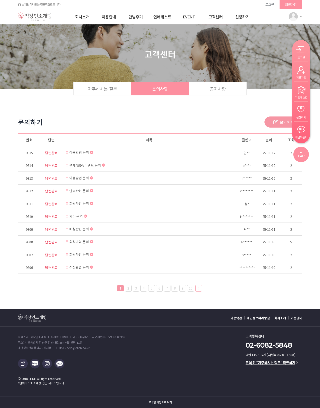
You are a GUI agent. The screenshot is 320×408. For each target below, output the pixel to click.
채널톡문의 (301, 137)
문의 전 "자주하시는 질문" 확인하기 (272, 362)
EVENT (189, 17)
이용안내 (109, 17)
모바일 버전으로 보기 (160, 402)
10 (190, 288)
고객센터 (215, 17)
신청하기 (242, 17)
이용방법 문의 (79, 152)
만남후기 (135, 17)
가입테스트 (301, 97)
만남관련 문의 (79, 190)
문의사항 (160, 88)
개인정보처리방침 (258, 318)
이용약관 (236, 318)
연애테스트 (162, 17)
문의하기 (286, 122)
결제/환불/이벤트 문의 (85, 165)
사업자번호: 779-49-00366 (108, 337)
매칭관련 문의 (79, 229)
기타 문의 (76, 216)
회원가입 (291, 4)
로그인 (269, 4)
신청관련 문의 (79, 267)
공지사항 (218, 89)
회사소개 (82, 17)
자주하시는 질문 (102, 89)
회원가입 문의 (79, 203)
